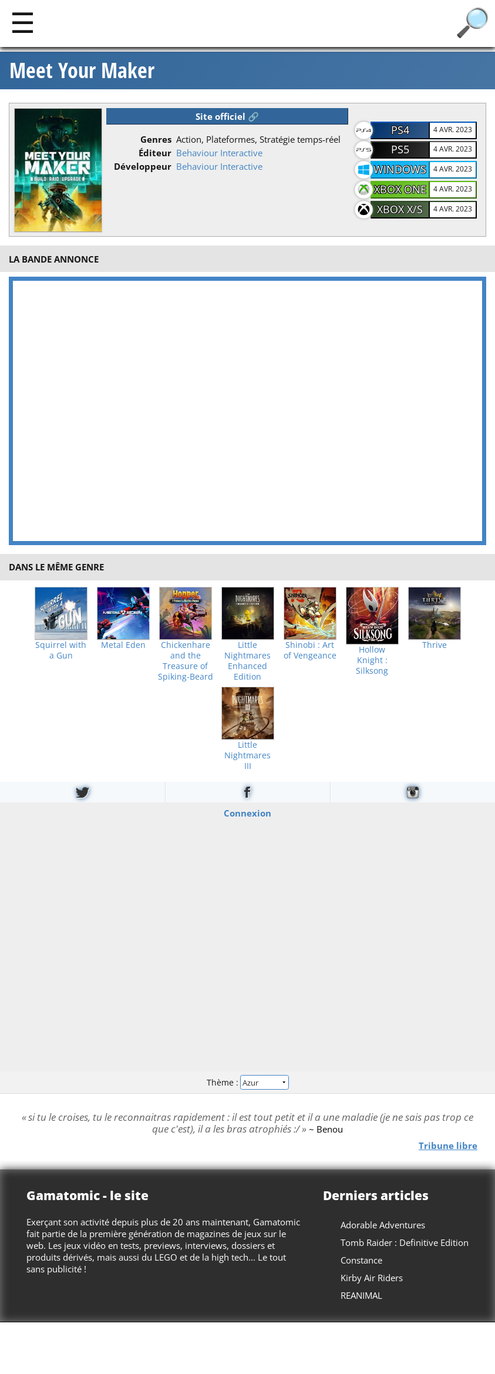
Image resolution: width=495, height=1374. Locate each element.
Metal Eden (123, 645)
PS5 (400, 149)
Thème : (247, 1082)
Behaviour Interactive (219, 153)
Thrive (434, 645)
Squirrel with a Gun (60, 650)
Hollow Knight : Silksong (372, 660)
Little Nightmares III (247, 755)
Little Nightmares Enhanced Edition (247, 661)
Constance (361, 1260)
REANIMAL (361, 1295)
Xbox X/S (400, 209)
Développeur (142, 166)
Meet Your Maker (81, 70)
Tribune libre (448, 1145)
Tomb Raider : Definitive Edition (405, 1242)
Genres (155, 139)
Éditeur (155, 153)
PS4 (400, 130)
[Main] (22, 22)
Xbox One (400, 189)
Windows (399, 169)
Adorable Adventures (383, 1225)
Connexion (247, 813)
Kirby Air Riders (372, 1278)
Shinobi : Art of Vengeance (310, 650)
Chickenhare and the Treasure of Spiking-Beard (185, 661)
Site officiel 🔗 (227, 116)
